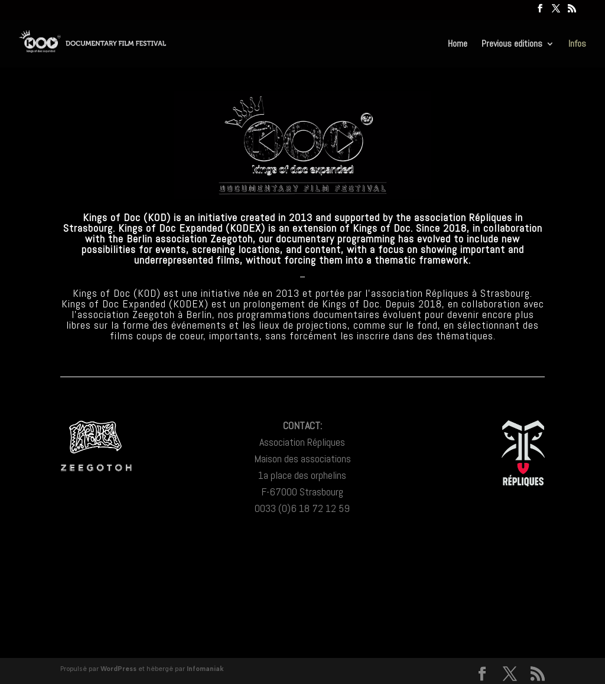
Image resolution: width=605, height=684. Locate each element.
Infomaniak (205, 669)
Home (457, 45)
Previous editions (512, 45)
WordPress (118, 669)
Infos (577, 45)
